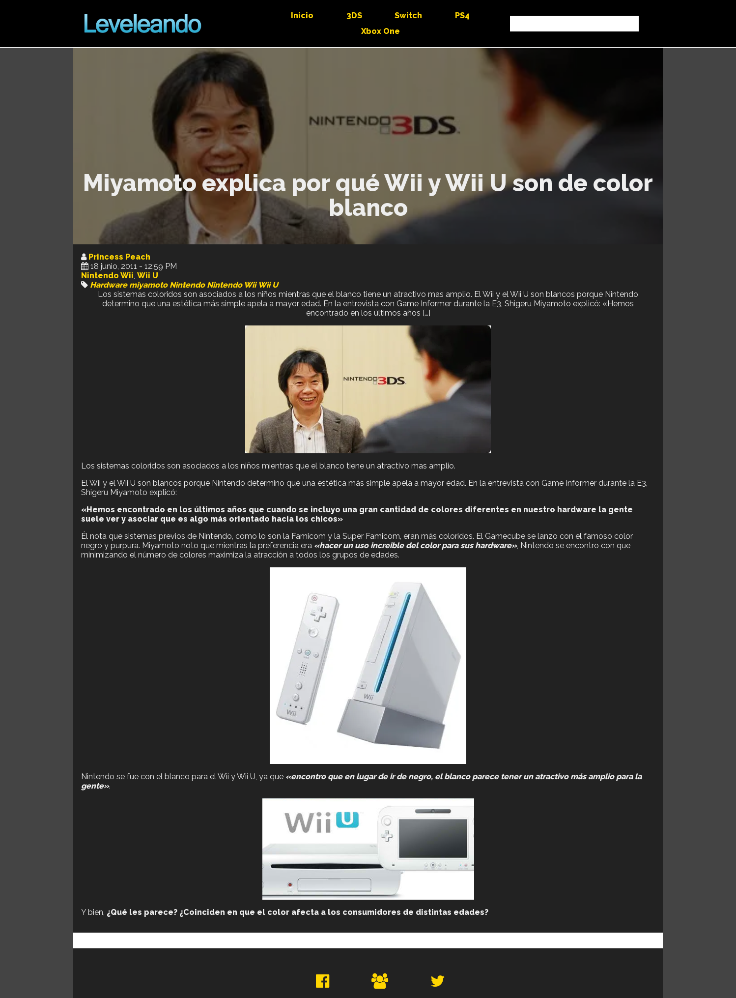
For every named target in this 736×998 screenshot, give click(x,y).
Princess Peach (119, 257)
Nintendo (187, 285)
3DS (354, 15)
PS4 (462, 15)
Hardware (108, 285)
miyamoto (148, 285)
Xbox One (380, 31)
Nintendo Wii (107, 275)
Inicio (302, 15)
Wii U (147, 275)
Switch (408, 15)
